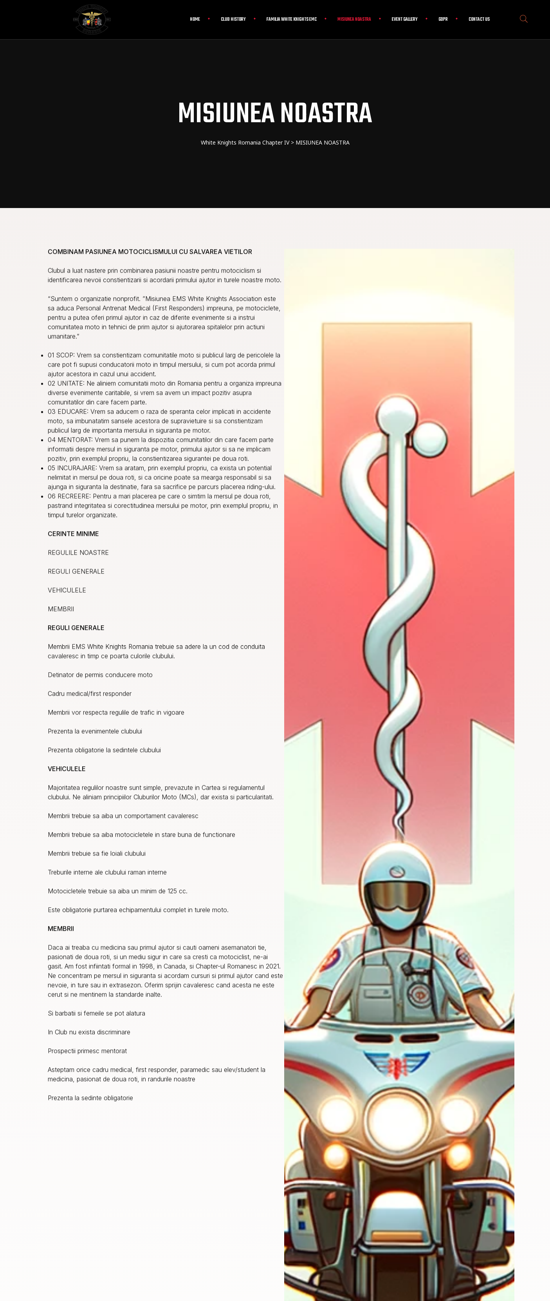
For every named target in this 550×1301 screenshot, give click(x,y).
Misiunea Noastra (354, 20)
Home (195, 20)
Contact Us (479, 20)
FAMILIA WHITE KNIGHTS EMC (292, 20)
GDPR (443, 20)
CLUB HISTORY (233, 20)
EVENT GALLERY (405, 20)
